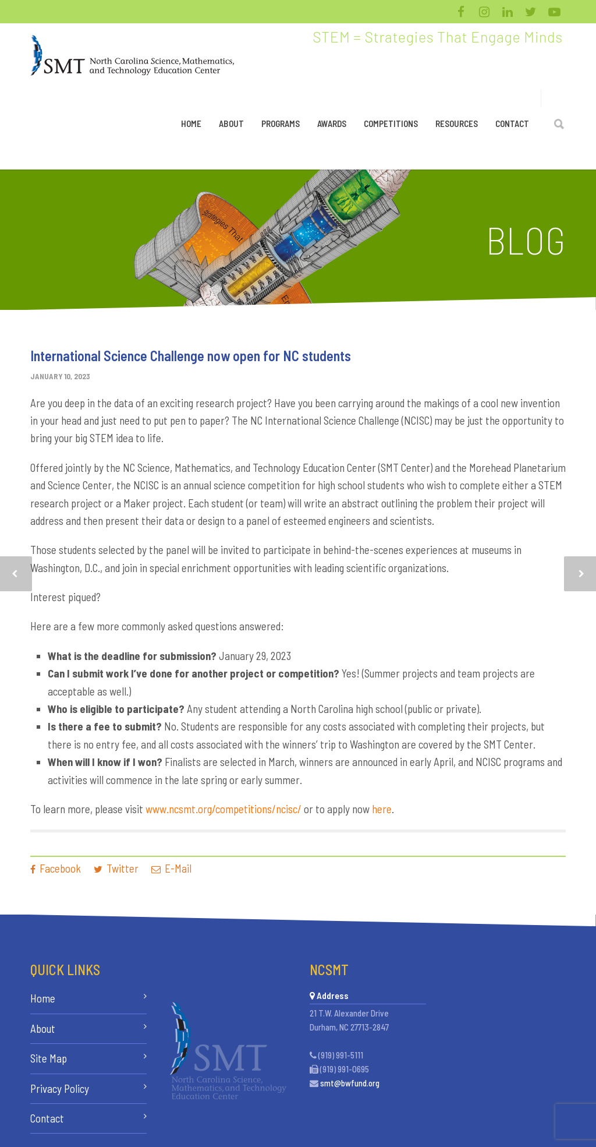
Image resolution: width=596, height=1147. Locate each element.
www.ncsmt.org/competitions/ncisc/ (225, 809)
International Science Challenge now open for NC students (190, 355)
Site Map (48, 1058)
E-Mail (171, 868)
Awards (331, 123)
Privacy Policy (59, 1088)
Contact (512, 123)
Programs (280, 123)
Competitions (391, 123)
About (231, 123)
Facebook (55, 868)
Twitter (116, 868)
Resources (456, 123)
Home (191, 123)
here (382, 809)
